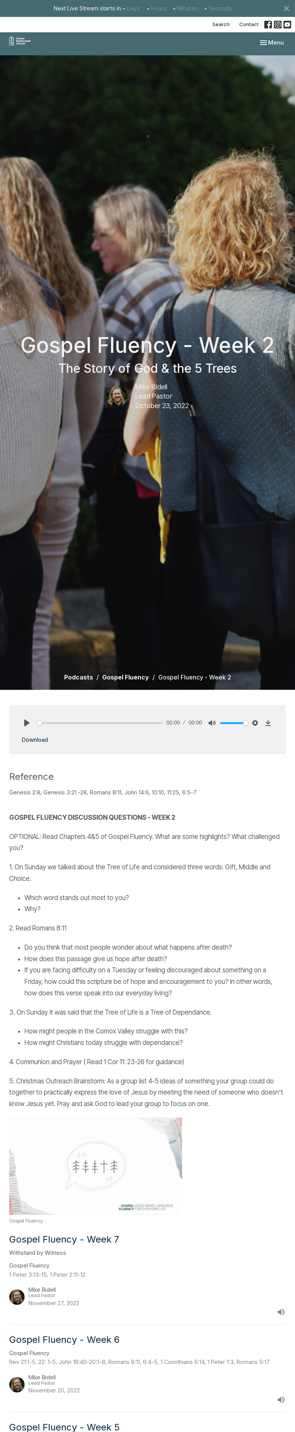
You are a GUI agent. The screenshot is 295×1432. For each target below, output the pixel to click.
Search (221, 24)
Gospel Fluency (125, 677)
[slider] (100, 723)
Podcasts (78, 677)
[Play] (27, 723)
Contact (249, 24)
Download (35, 739)
